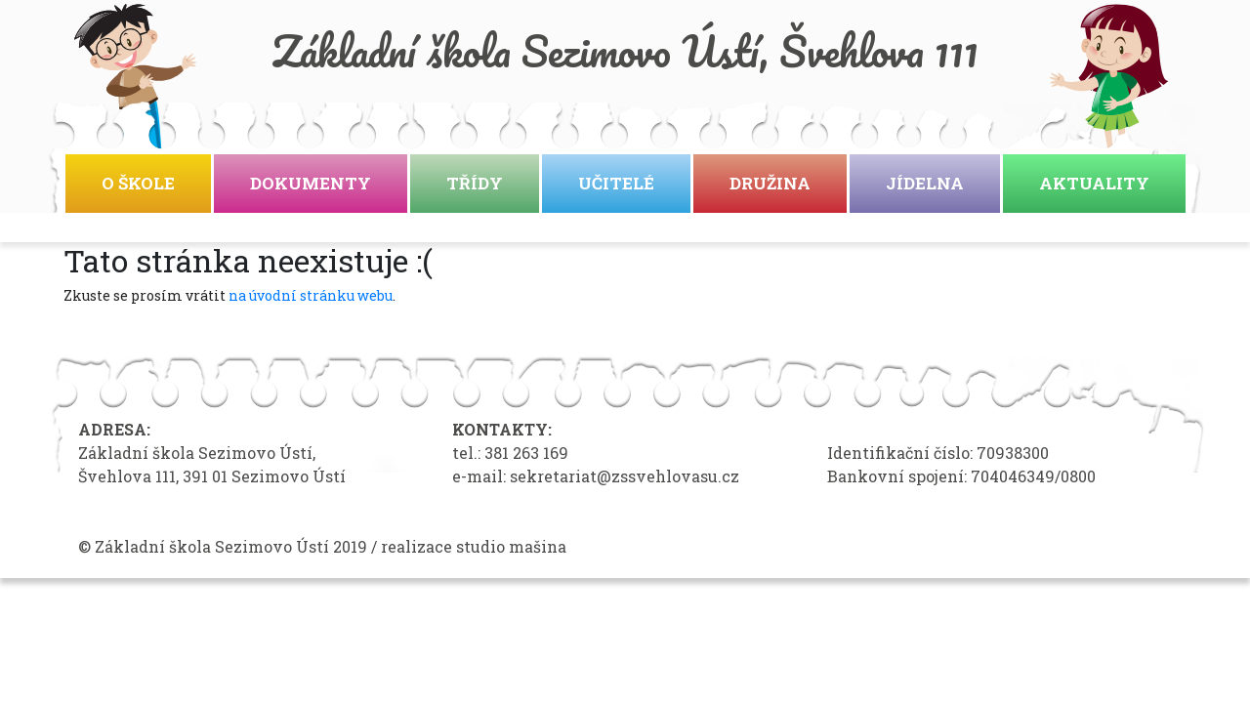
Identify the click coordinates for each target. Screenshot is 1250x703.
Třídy (474, 183)
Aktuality (1094, 183)
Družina (770, 183)
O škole (138, 183)
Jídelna (925, 183)
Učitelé (616, 183)
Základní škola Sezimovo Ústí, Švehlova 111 (625, 51)
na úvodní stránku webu (311, 295)
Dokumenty (310, 183)
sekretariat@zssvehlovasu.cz (624, 476)
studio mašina (511, 546)
